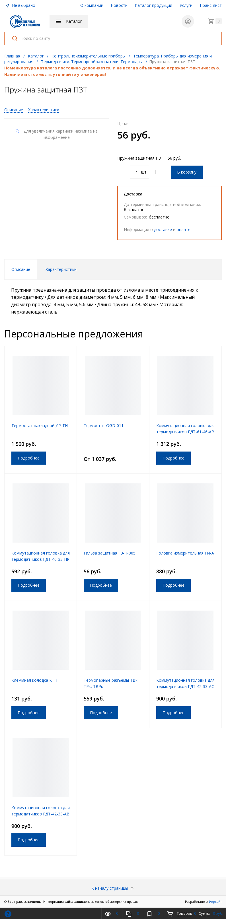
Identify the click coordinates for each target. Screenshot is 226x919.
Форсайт (215, 901)
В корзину (186, 172)
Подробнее (29, 458)
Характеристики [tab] (61, 269)
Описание (13, 109)
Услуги (186, 5)
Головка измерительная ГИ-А (185, 553)
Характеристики (43, 109)
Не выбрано (20, 5)
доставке (163, 229)
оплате (183, 229)
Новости (119, 5)
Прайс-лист (211, 5)
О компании (91, 5)
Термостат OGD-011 (104, 425)
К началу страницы (113, 888)
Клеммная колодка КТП (34, 680)
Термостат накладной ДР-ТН (39, 425)
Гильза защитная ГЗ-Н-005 (109, 553)
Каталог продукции (153, 5)
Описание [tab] (20, 269)
